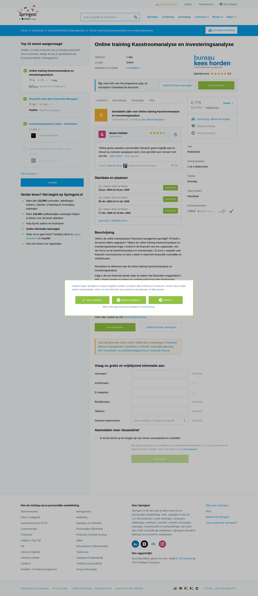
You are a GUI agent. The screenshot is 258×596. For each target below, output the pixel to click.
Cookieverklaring (146, 307)
